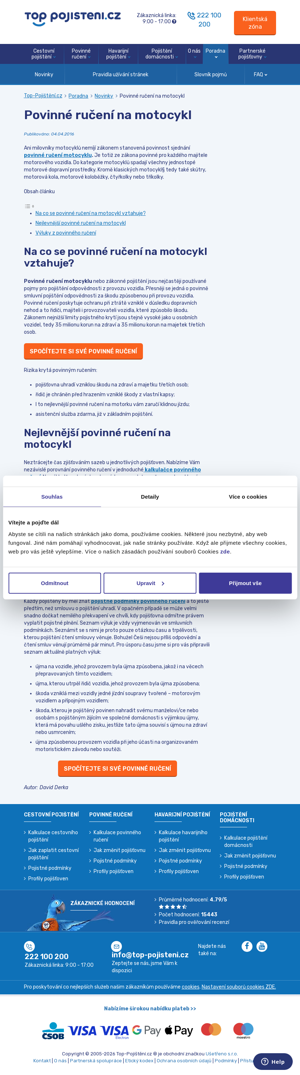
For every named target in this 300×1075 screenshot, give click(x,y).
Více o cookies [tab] (248, 497)
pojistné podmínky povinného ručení (138, 601)
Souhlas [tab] (52, 497)
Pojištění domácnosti (161, 54)
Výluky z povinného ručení (66, 233)
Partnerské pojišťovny (252, 54)
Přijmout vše (245, 583)
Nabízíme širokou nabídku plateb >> (150, 1009)
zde (225, 551)
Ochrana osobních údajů (184, 1060)
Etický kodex (139, 1060)
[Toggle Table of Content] (29, 206)
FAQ (260, 75)
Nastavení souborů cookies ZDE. (239, 987)
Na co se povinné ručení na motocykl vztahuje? (91, 213)
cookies (191, 987)
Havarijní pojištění (118, 54)
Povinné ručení (81, 54)
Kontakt (42, 1060)
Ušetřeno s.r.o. (222, 1053)
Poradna (215, 53)
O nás (194, 53)
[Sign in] (255, 23)
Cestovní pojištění (44, 54)
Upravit (150, 583)
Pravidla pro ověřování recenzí (194, 922)
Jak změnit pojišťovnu (119, 850)
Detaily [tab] (150, 497)
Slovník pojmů (210, 75)
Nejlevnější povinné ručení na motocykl (81, 223)
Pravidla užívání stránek (120, 75)
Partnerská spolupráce (96, 1060)
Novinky (44, 75)
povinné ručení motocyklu (58, 155)
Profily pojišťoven (48, 879)
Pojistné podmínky (49, 868)
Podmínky (226, 1060)
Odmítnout (55, 583)
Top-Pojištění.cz (43, 96)
